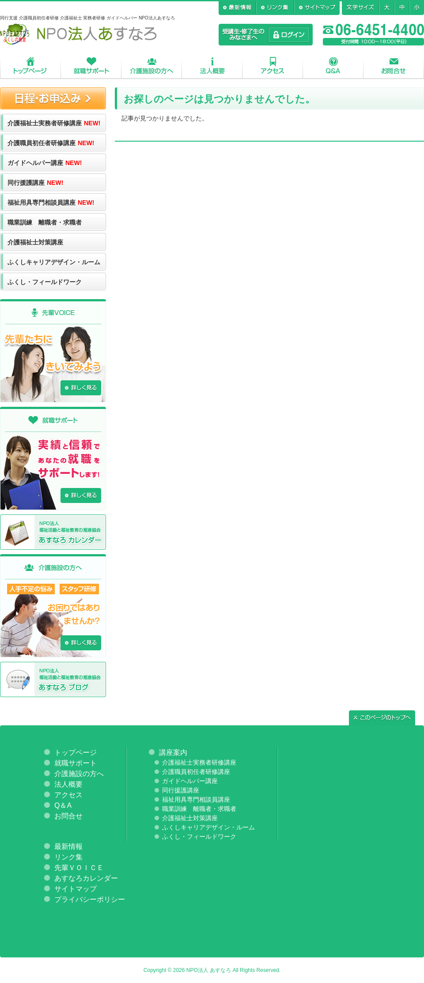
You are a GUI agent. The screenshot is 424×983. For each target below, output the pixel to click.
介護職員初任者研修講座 (51, 142)
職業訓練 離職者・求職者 (45, 222)
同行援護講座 (35, 182)
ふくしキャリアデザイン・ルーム (54, 262)
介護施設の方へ (151, 65)
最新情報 (68, 846)
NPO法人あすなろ (78, 34)
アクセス (272, 65)
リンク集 (68, 857)
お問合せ (393, 65)
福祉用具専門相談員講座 (51, 202)
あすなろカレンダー (86, 878)
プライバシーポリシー (89, 899)
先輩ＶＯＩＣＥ (79, 867)
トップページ (30, 65)
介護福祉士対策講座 (35, 242)
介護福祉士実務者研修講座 (54, 123)
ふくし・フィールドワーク (45, 281)
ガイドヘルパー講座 (45, 162)
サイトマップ (75, 889)
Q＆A (333, 65)
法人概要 (212, 65)
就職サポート (91, 65)
